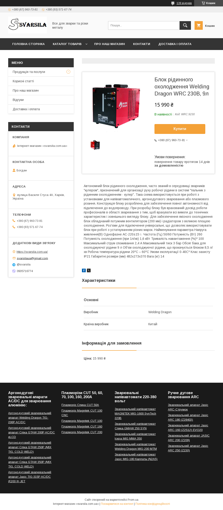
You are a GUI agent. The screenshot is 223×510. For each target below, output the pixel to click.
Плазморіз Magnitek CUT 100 (81, 420)
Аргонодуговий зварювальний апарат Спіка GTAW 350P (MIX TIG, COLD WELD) (29, 462)
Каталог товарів (67, 44)
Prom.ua (133, 499)
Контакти (141, 44)
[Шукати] (185, 25)
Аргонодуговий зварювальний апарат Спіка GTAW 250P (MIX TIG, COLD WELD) (29, 447)
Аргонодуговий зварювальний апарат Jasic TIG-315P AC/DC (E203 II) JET (29, 476)
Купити (180, 129)
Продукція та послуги (29, 72)
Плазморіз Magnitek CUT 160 (81, 426)
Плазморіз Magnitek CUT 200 (81, 432)
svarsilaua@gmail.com (32, 258)
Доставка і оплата (174, 44)
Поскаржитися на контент (117, 503)
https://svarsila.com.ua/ (32, 251)
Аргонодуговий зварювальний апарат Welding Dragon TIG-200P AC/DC (29, 417)
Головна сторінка (28, 44)
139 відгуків (184, 3)
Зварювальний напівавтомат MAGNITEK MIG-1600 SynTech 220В (135, 413)
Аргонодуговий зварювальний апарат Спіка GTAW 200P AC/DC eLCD (31, 432)
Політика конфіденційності (152, 503)
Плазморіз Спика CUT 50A (80, 405)
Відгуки (18, 100)
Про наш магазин (109, 44)
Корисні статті (23, 81)
